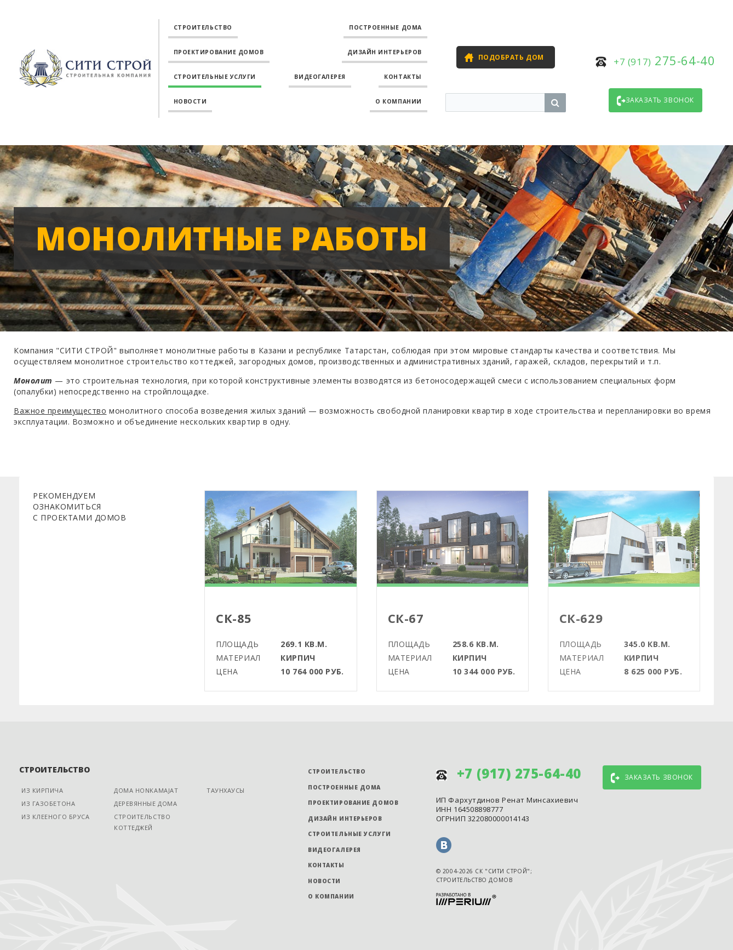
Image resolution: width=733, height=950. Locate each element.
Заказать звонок (655, 100)
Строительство (203, 27)
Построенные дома (385, 27)
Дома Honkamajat (146, 790)
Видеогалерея (320, 77)
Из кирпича (42, 790)
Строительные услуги (215, 77)
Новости (190, 101)
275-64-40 (664, 60)
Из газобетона (48, 803)
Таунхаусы (226, 790)
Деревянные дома (145, 803)
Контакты (402, 77)
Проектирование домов (219, 52)
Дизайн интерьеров (384, 52)
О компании (398, 101)
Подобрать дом (511, 57)
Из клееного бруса (55, 816)
